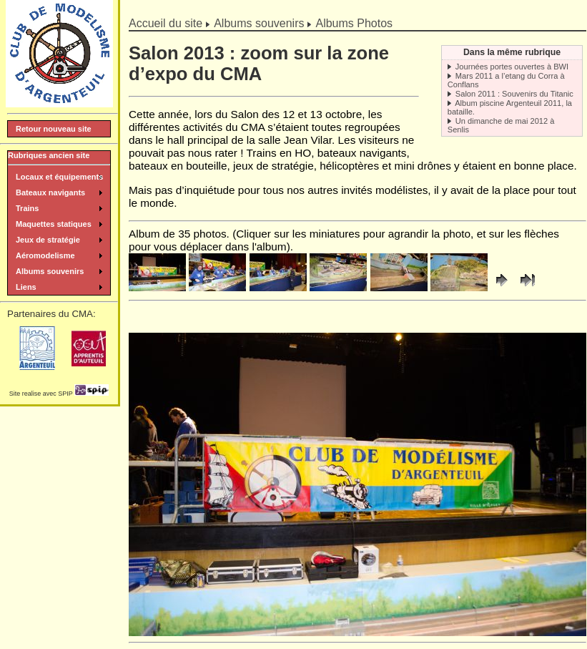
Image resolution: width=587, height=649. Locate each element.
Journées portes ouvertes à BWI (511, 66)
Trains (27, 208)
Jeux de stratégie (48, 239)
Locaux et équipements (59, 176)
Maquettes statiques (54, 224)
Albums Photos (354, 23)
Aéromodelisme (45, 255)
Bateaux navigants (50, 192)
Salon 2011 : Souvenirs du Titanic (514, 93)
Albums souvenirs (259, 23)
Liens (26, 287)
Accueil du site (165, 23)
